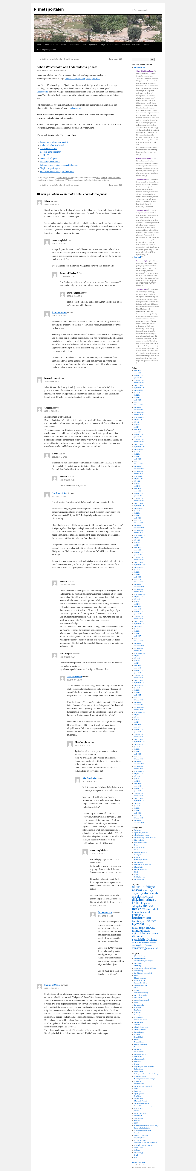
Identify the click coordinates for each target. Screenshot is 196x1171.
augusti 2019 (138, 567)
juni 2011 (137, 808)
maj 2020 (137, 545)
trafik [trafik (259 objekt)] (133, 945)
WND (136, 1157)
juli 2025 (137, 393)
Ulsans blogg (138, 1153)
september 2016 (139, 653)
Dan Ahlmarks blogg (141, 993)
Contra (136, 990)
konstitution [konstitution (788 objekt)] (138, 921)
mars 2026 (137, 373)
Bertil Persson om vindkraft (143, 973)
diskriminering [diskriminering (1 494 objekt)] (142, 900)
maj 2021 (137, 515)
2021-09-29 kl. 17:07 (59, 457)
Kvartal (136, 1064)
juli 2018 (137, 599)
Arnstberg (137, 966)
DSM (136, 1003)
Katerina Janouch (140, 1054)
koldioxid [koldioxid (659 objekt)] (145, 912)
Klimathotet (138, 1057)
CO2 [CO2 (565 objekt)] (134, 896)
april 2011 (137, 813)
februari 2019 (138, 582)
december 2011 (139, 793)
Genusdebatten (139, 1022)
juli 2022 (137, 481)
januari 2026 (138, 378)
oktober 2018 (138, 592)
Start (39, 44)
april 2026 (137, 370)
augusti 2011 (138, 803)
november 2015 (139, 678)
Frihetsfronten (138, 1017)
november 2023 (139, 442)
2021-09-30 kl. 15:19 (67, 657)
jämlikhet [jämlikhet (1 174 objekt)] (152, 909)
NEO (136, 1089)
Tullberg (137, 1150)
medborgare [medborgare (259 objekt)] (148, 925)
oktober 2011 (138, 798)
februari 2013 (138, 759)
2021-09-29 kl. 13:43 (74, 296)
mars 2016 (137, 668)
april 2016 (137, 665)
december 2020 (139, 528)
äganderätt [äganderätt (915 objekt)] (152, 948)
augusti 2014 (138, 715)
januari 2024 (138, 437)
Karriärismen (138, 862)
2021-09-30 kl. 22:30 (97, 854)
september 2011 (139, 801)
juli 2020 (137, 540)
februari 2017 (138, 641)
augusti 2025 (138, 390)
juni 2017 (137, 631)
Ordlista (146, 44)
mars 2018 (137, 609)
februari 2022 (138, 493)
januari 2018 (138, 614)
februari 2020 (138, 552)
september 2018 (139, 594)
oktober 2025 (138, 385)
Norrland (137, 257)
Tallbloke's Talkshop (141, 1135)
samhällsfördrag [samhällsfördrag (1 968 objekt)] (144, 939)
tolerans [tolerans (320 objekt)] (153, 943)
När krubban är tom (48, 148)
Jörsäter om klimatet (141, 1044)
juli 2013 (137, 747)
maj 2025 (137, 397)
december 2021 (139, 498)
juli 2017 (137, 629)
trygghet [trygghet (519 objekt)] (139, 945)
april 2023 (137, 459)
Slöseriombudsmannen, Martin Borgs (146, 1125)
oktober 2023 (138, 444)
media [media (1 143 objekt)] (136, 927)
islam (98, 178)
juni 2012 (137, 779)
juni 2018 (137, 602)
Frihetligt (137, 1015)
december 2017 (139, 616)
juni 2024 (137, 424)
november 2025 (139, 383)
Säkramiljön (138, 1116)
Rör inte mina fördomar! (50, 152)
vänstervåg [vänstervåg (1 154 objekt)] (139, 948)
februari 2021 (138, 523)
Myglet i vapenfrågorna (50, 168)
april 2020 (137, 547)
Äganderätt (93, 44)
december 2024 (139, 410)
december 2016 (139, 646)
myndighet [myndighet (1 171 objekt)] (139, 930)
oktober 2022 (138, 474)
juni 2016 (137, 661)
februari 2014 (138, 729)
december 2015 (139, 675)
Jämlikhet (137, 857)
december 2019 (139, 557)
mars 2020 (137, 550)
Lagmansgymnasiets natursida (144, 1066)
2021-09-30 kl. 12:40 (67, 585)
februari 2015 (138, 700)
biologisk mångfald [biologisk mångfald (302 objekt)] (138, 894)
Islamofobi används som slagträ (54, 142)
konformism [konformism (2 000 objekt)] (141, 918)
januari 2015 (138, 702)
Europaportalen (139, 1005)
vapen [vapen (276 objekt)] (150, 945)
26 (144, 67)
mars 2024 (137, 432)
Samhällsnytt (138, 1118)
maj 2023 (137, 456)
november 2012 (139, 766)
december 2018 (139, 587)
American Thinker (140, 958)
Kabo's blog (138, 1049)
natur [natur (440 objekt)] (148, 931)
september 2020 (139, 535)
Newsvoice (137, 1091)
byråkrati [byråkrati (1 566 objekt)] (151, 893)
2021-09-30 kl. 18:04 (82, 745)
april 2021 (137, 518)
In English (136, 44)
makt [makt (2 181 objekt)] (140, 924)
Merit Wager (138, 1081)
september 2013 (139, 742)
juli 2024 (137, 422)
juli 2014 (137, 717)
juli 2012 (137, 776)
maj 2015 (137, 692)
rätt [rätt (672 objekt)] (157, 933)
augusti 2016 (138, 656)
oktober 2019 (138, 562)
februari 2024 (138, 434)
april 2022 (137, 488)
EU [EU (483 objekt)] (154, 900)
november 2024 (139, 412)
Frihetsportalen (49, 9)
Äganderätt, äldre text (141, 833)
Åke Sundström (59, 312)
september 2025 (139, 388)
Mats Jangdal (61, 70)
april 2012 (137, 783)
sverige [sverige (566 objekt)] (146, 942)
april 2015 (137, 695)
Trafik (84, 44)
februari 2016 (138, 670)
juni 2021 (137, 513)
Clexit (136, 988)
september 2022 (139, 476)
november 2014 (139, 707)
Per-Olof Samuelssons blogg (143, 1106)
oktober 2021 (138, 503)
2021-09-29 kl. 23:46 (59, 496)
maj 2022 (137, 486)
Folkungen (137, 1007)
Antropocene (138, 963)
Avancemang (138, 971)
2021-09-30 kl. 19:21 (89, 782)
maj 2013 (137, 751)
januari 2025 (138, 407)
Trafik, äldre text (139, 877)
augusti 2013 (138, 744)
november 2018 (139, 589)
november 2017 (139, 619)
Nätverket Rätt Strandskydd (143, 1086)
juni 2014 (137, 720)
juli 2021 (137, 511)
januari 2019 (138, 584)
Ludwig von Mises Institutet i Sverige (146, 1074)
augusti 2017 (138, 626)
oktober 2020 (138, 533)
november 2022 (139, 471)
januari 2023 (138, 466)
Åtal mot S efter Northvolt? (52, 145)
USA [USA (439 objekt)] (146, 945)
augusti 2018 (138, 597)
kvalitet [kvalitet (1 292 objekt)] (151, 921)
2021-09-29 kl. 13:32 (67, 276)
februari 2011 (138, 818)
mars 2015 (137, 697)
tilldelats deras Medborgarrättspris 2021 (82, 78)
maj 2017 (137, 633)
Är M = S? (44, 155)
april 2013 (137, 754)
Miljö (136, 872)
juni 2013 (137, 749)
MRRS (67, 180)
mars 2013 (137, 756)
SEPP (136, 1123)
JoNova (136, 1039)
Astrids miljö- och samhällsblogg (145, 968)
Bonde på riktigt (139, 980)
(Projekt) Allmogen (140, 956)
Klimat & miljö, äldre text (142, 865)
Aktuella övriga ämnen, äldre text (145, 838)
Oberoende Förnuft (140, 1101)
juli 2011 (137, 806)
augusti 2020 (138, 538)
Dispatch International (141, 1000)
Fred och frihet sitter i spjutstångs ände (57, 171)
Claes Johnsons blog (141, 985)
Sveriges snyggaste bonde (142, 1130)
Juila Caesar (138, 1047)
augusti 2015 (138, 685)
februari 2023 (138, 464)
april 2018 (137, 606)
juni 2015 (137, 690)
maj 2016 (137, 663)
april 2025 (137, 400)
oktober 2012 (138, 769)
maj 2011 (137, 810)
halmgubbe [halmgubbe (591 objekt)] (137, 906)
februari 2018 (138, 611)
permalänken (104, 180)
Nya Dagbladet (139, 1094)
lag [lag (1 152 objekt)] (134, 924)
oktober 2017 (138, 621)
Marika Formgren (140, 1076)
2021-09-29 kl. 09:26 (51, 381)
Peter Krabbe (138, 1108)
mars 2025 (137, 402)
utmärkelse (88, 180)
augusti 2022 (138, 479)
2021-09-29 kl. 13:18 (51, 411)
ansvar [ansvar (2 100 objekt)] (137, 890)
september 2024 (139, 417)
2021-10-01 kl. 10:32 (105, 916)
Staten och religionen (49, 158)
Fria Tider (137, 1012)
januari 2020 (138, 555)
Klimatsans (138, 1062)
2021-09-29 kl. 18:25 (67, 480)
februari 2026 (138, 375)
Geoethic (137, 1025)
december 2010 (139, 823)
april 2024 (137, 429)
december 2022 (139, 469)
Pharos (136, 1111)
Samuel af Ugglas (52, 985)
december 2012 (139, 764)
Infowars (137, 1035)
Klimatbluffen (74, 44)
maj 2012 (137, 781)
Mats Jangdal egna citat (46, 50)
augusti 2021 (138, 508)
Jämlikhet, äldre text (141, 860)
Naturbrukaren (139, 1084)
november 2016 (139, 648)
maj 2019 (137, 574)
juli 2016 (137, 658)
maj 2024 (137, 427)
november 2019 (139, 560)
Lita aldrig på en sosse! (50, 161)
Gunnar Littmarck (140, 1030)
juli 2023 (137, 452)
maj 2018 (137, 604)
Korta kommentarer (51, 44)
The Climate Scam (140, 1140)
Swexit (136, 1133)
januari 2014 (138, 732)
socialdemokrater (76, 180)
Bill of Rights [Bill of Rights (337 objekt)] (149, 891)
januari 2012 (138, 791)
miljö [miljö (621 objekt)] (143, 927)
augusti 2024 (138, 420)
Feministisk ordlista (140, 842)
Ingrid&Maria (138, 1037)
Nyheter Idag (138, 1098)
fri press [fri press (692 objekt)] (145, 903)
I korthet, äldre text (140, 852)
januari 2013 (138, 761)
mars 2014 (137, 727)
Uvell (136, 1155)
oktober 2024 (138, 415)
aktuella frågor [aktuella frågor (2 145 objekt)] (143, 887)
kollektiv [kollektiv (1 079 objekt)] (137, 915)
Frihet (63, 44)
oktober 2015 (138, 680)
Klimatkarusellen (140, 1059)
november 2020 (139, 530)
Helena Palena (139, 1032)
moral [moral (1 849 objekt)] (150, 927)
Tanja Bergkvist (139, 1138)
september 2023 (139, 447)
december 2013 (139, 734)
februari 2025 (138, 405)
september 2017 (139, 624)
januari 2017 (138, 643)
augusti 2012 (138, 774)
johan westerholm (114, 178)
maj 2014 (137, 722)
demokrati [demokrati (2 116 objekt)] (145, 896)
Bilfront (136, 975)
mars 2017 (137, 638)
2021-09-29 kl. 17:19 (59, 316)
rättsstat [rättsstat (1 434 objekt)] (137, 936)
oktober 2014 (138, 710)
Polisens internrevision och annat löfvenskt (59, 165)
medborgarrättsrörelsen (55, 180)
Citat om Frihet (113, 44)
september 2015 (139, 683)
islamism (104, 178)
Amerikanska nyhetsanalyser (143, 961)
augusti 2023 (138, 449)
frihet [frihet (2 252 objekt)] (136, 902)
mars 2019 (137, 579)
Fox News (137, 1010)
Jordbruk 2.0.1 (139, 1042)
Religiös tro (138, 67)
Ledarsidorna (42, 92)
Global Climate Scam (141, 1027)
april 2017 (137, 636)
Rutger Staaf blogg (140, 1113)
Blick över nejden (140, 978)
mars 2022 (137, 491)
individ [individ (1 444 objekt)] (148, 906)
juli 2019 (137, 570)
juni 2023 (137, 454)
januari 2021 (138, 525)
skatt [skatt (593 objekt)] (134, 942)
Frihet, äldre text (139, 847)
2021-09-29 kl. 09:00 (59, 244)
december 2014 (139, 705)
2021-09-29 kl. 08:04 (51, 204)
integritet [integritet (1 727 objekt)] (138, 909)
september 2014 (139, 712)
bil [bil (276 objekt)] (143, 891)
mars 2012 (137, 786)
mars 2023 (137, 461)
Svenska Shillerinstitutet (142, 1128)
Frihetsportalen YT (140, 1020)
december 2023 (139, 439)
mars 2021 (137, 520)
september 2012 (139, 771)
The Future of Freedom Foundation (145, 1143)
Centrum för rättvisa (140, 983)
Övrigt (102, 44)
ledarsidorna (41, 180)
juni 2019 (137, 572)
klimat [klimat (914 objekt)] (136, 912)
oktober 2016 (138, 651)
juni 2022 (137, 483)
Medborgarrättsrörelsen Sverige (144, 1079)
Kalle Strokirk (138, 1052)
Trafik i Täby (138, 1148)
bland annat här (74, 108)
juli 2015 (137, 688)
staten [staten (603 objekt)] (140, 942)
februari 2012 (138, 788)
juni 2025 (137, 395)
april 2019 (137, 577)
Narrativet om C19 (116, 59)
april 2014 (137, 724)
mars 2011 (137, 815)
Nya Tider (137, 1096)
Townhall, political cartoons (143, 1145)
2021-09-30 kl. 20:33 (51, 988)
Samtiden (137, 1121)
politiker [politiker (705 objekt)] (150, 933)
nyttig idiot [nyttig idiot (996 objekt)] (139, 933)
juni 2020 (137, 542)
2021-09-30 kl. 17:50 (74, 680)
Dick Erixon (138, 998)
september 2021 (139, 506)
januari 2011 (138, 820)
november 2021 (139, 501)
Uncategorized (139, 879)
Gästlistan (126, 44)
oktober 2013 (138, 739)
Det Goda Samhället (140, 995)
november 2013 (139, 737)
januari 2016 (138, 673)
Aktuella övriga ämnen (64, 178)
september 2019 (139, 565)
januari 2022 (138, 496)
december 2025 (139, 380)
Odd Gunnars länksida (141, 1103)
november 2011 (139, 796)
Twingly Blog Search (139, 1162)
